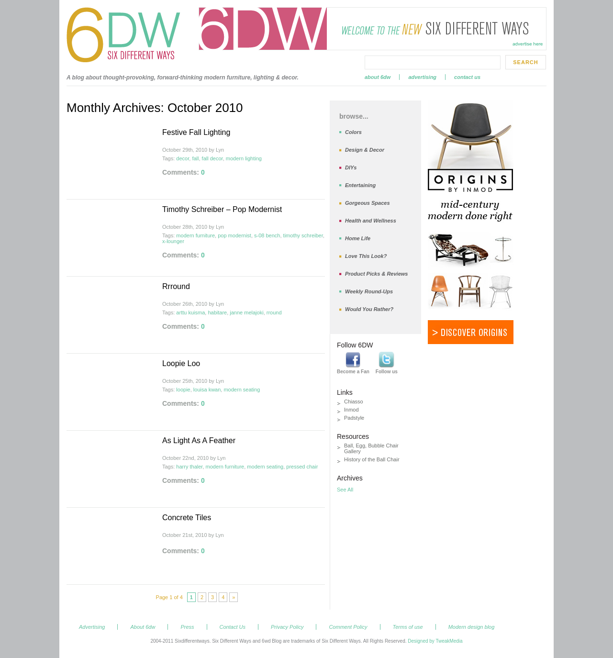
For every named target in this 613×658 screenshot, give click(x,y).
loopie (183, 389)
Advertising (422, 77)
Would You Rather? (369, 309)
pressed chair (302, 466)
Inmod (351, 410)
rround (274, 312)
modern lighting (244, 158)
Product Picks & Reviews (376, 274)
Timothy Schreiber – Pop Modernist (222, 209)
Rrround (176, 286)
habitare (217, 312)
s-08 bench (267, 235)
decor (182, 158)
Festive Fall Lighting (196, 132)
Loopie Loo (181, 363)
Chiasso (353, 401)
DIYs (351, 167)
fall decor (212, 158)
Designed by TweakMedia (435, 641)
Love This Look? (366, 256)
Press (187, 627)
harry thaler (189, 466)
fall (195, 158)
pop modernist (234, 235)
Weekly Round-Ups (369, 291)
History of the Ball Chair (372, 459)
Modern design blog (471, 627)
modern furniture (195, 235)
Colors (353, 132)
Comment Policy (348, 627)
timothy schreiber (303, 235)
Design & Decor (364, 150)
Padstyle (354, 418)
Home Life (357, 238)
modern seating (241, 389)
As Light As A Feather (198, 440)
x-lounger (173, 241)
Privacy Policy (287, 627)
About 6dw (377, 77)
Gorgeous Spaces (367, 203)
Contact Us (467, 77)
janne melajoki (246, 312)
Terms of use (408, 627)
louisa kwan (207, 389)
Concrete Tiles (186, 517)
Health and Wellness (370, 220)
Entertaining (360, 185)
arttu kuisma (190, 312)
